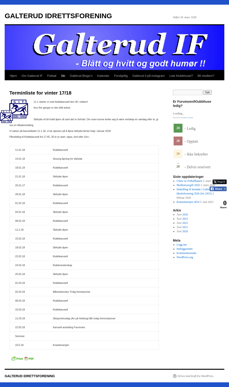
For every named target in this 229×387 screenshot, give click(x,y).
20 (178, 128)
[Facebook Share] (218, 188)
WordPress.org (185, 257)
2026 (185, 214)
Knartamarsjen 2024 (188, 202)
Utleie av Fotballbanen (189, 181)
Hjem (13, 75)
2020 (185, 231)
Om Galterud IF (32, 75)
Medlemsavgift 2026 (188, 185)
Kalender (103, 75)
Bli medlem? (206, 75)
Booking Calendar (187, 118)
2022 (185, 223)
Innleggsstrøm (185, 248)
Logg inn (182, 244)
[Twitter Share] (220, 181)
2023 (185, 218)
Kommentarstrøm (187, 253)
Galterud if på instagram (148, 75)
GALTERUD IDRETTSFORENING (58, 16)
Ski (63, 75)
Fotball (51, 75)
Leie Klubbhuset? (181, 75)
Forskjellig (121, 75)
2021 (185, 227)
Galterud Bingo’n (81, 75)
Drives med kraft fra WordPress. (196, 376)
